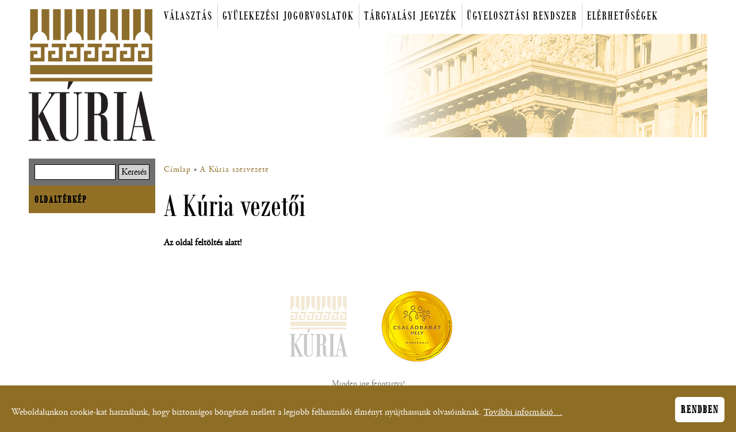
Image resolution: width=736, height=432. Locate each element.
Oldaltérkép (60, 199)
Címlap (177, 169)
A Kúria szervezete (234, 169)
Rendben (700, 412)
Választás (188, 16)
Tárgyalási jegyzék (410, 16)
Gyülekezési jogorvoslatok (288, 16)
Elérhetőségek (622, 16)
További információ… (523, 415)
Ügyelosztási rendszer (522, 16)
